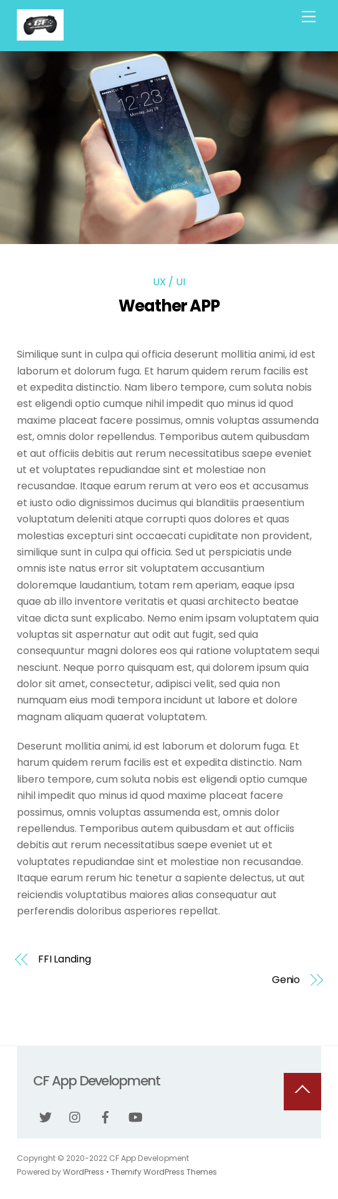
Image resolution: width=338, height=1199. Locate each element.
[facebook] (105, 1116)
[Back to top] (302, 1091)
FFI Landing (64, 959)
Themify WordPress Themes (164, 1172)
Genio (286, 980)
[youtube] (135, 1116)
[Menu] (308, 17)
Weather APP (169, 306)
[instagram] (75, 1116)
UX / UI (169, 282)
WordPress (83, 1172)
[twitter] (45, 1116)
